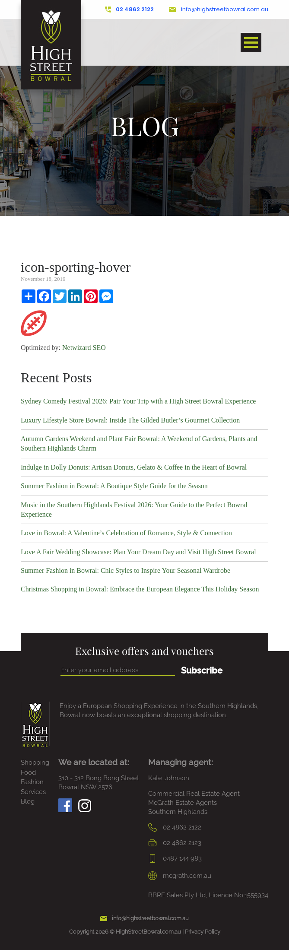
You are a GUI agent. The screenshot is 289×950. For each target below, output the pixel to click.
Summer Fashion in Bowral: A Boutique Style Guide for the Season (114, 485)
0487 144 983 (175, 858)
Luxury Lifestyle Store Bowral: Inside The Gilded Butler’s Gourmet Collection (130, 420)
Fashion (32, 782)
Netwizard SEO (84, 347)
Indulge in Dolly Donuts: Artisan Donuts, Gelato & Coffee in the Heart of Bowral (134, 467)
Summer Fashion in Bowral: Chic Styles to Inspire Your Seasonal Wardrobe (125, 570)
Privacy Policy (202, 931)
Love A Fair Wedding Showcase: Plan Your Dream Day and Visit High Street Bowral (138, 552)
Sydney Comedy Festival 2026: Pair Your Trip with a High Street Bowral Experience (138, 401)
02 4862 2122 (129, 9)
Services (33, 792)
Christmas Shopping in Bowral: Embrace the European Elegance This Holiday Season (140, 589)
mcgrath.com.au (179, 876)
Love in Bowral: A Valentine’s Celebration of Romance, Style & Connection (126, 533)
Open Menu (251, 42)
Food (28, 772)
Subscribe (201, 670)
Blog (28, 801)
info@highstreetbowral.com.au (218, 9)
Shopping (35, 762)
